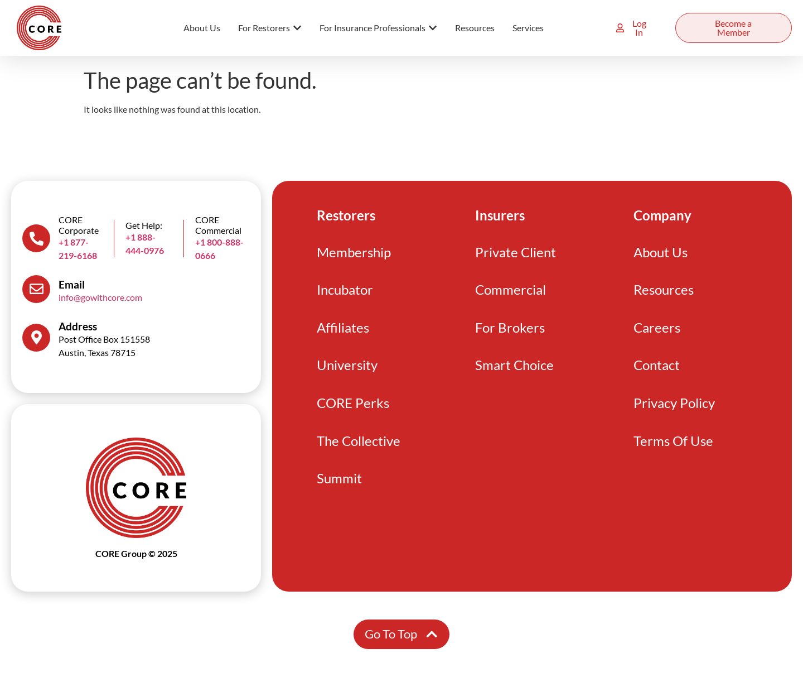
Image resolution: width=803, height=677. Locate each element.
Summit (339, 487)
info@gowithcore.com (100, 297)
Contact (656, 370)
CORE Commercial (218, 225)
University (347, 370)
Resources (663, 292)
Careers (656, 331)
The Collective (358, 448)
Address (78, 326)
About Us (660, 252)
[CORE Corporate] (36, 238)
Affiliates (343, 331)
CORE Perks (353, 409)
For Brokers (510, 331)
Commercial (510, 292)
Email (72, 284)
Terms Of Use (673, 448)
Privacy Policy (674, 409)
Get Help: (143, 225)
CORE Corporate (79, 225)
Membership (354, 252)
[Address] (36, 338)
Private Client (515, 252)
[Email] (36, 289)
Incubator (345, 292)
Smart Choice (514, 370)
